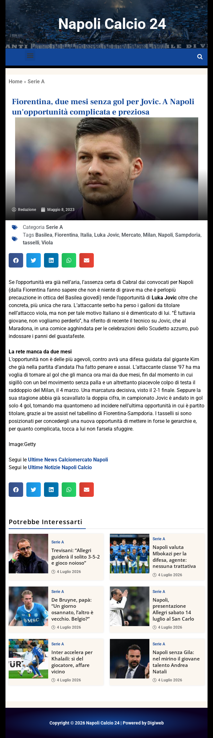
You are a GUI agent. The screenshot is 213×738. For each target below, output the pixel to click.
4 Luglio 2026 (66, 571)
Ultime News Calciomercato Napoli (68, 460)
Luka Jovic (106, 235)
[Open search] (200, 56)
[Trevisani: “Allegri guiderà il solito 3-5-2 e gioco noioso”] (28, 553)
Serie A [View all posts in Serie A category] (57, 542)
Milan (149, 235)
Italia (86, 235)
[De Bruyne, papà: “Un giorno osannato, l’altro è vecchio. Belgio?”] (28, 606)
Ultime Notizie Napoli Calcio (60, 467)
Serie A (36, 81)
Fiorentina (66, 235)
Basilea (43, 235)
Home (15, 81)
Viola (47, 243)
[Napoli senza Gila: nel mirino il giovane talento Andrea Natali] (129, 659)
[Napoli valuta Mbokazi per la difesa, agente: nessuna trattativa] (129, 553)
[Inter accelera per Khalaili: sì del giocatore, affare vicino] (28, 659)
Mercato (131, 235)
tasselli (31, 243)
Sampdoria (187, 235)
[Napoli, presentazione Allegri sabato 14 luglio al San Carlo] (129, 606)
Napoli (165, 235)
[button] (30, 55)
